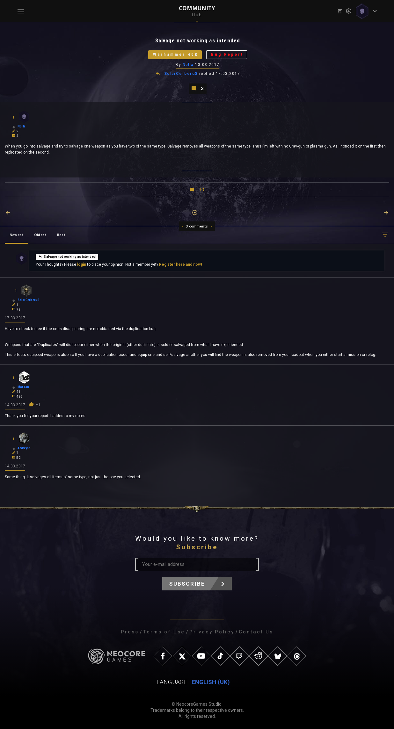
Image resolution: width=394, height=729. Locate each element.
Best (61, 235)
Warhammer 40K (175, 54)
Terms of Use (164, 632)
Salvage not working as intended (67, 256)
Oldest (40, 235)
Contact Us (256, 632)
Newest (16, 235)
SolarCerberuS (181, 74)
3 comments (197, 226)
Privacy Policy (211, 632)
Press (130, 632)
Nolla (188, 64)
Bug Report (227, 54)
